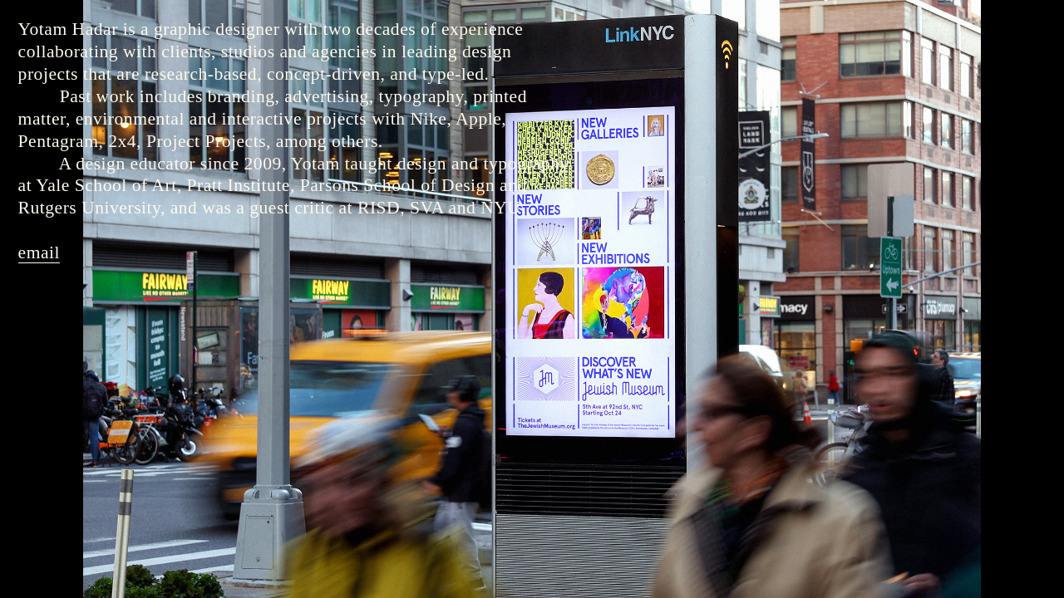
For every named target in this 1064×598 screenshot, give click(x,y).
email (39, 252)
